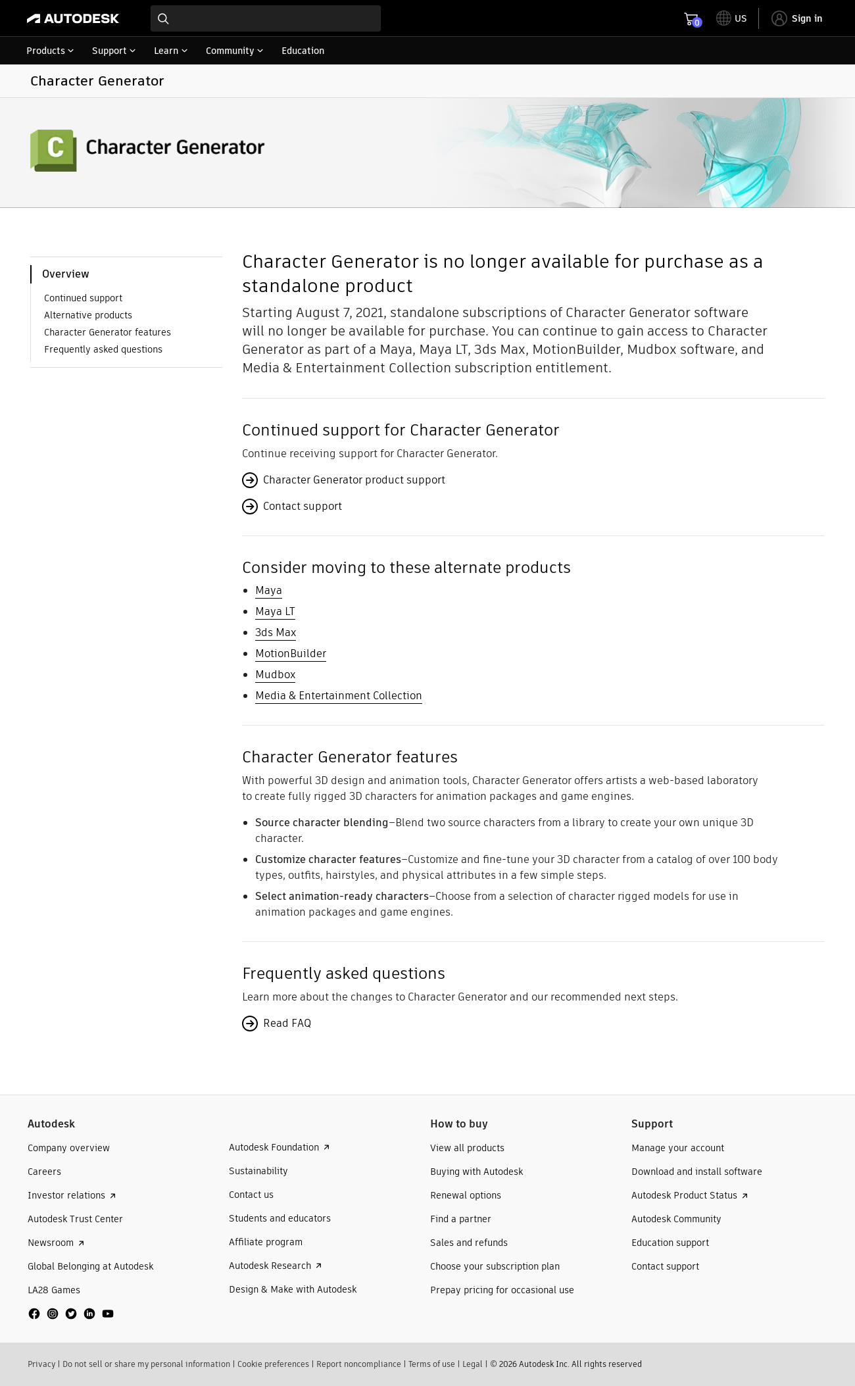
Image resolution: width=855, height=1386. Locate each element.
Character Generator (97, 80)
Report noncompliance (358, 1364)
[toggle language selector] (731, 18)
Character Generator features (107, 332)
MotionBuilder (290, 653)
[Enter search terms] (266, 18)
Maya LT (275, 611)
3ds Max (275, 632)
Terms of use (431, 1364)
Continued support (83, 298)
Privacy (41, 1364)
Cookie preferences (273, 1364)
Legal (472, 1364)
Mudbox (275, 674)
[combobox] (266, 18)
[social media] (71, 1314)
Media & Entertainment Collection (338, 695)
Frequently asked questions (103, 349)
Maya (268, 590)
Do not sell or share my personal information (146, 1364)
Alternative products (88, 315)
